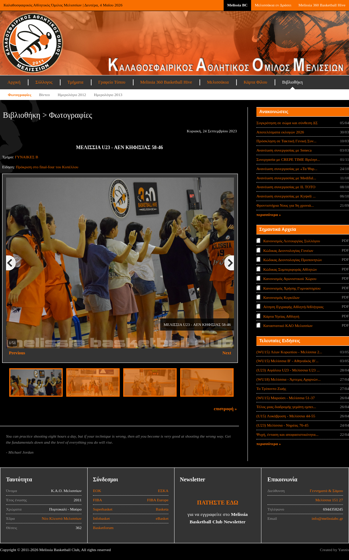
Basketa (162, 509)
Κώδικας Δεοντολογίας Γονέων (288, 250)
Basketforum (103, 527)
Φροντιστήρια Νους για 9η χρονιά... (285, 205)
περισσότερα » (268, 214)
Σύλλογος (43, 82)
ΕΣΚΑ (163, 490)
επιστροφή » (225, 408)
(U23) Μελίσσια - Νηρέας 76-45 (282, 425)
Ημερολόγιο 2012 (72, 95)
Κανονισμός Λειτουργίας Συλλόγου (291, 241)
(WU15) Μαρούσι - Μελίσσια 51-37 (285, 398)
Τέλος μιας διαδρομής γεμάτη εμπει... (286, 407)
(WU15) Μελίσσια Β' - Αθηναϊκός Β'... (287, 361)
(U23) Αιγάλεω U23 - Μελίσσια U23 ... (288, 370)
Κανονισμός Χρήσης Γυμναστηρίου (292, 288)
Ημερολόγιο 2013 (108, 95)
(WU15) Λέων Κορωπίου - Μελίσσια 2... (289, 352)
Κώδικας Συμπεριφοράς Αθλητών (290, 269)
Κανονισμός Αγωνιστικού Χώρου (289, 278)
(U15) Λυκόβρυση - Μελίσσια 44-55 (285, 416)
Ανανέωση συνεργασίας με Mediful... (286, 178)
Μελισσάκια (218, 82)
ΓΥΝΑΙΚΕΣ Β (26, 157)
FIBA (97, 500)
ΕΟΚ (97, 490)
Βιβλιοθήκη (292, 82)
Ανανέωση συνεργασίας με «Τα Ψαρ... (286, 169)
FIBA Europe (157, 500)
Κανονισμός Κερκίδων (281, 297)
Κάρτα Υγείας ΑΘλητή (281, 316)
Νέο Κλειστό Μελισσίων (62, 518)
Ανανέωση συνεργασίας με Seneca (284, 150)
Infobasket (101, 518)
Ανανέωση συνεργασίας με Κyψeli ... (286, 196)
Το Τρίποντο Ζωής (271, 388)
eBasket (162, 518)
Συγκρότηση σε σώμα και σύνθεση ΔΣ (287, 123)
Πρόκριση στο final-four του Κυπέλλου (47, 167)
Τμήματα (75, 82)
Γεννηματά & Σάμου (326, 490)
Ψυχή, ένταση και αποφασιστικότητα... (287, 434)
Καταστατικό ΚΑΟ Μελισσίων (288, 325)
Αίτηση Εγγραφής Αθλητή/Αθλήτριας (293, 307)
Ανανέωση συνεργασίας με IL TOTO (285, 187)
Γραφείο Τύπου (111, 82)
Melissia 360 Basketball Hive (321, 5)
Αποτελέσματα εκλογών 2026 (280, 132)
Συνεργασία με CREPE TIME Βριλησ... (288, 159)
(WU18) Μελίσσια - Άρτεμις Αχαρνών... (288, 379)
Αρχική (13, 82)
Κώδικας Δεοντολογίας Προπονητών (292, 260)
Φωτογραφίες (19, 95)
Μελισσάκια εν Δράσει (273, 5)
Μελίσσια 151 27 (329, 500)
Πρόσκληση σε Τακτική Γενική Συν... (286, 141)
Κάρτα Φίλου (255, 82)
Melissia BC (237, 5)
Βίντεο (44, 95)
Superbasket (103, 509)
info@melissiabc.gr (327, 518)
